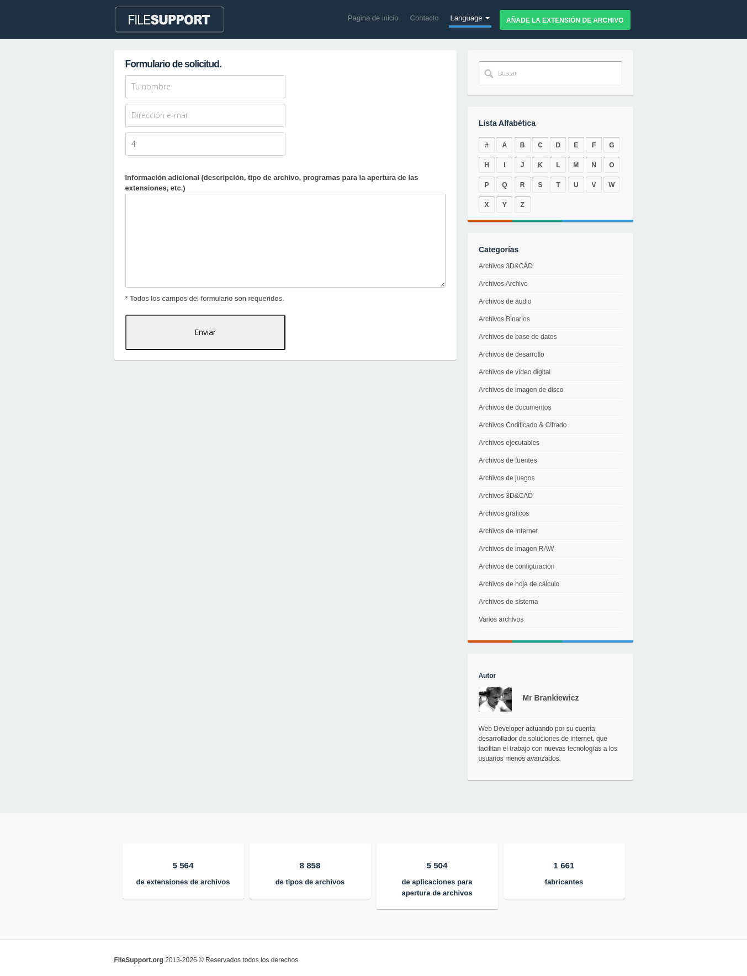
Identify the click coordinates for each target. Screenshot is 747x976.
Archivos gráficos (503, 514)
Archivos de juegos (506, 478)
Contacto (424, 18)
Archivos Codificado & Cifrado (522, 425)
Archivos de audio (505, 304)
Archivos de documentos (515, 407)
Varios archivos (499, 624)
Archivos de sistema (506, 606)
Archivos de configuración (515, 569)
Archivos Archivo (504, 287)
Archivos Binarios (505, 321)
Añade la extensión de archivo (564, 20)
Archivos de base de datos (517, 338)
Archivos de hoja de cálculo (517, 588)
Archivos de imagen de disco (521, 390)
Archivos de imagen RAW (515, 550)
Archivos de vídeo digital (514, 372)
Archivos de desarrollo (511, 355)
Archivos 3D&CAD (506, 270)
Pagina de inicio (373, 18)
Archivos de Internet (507, 532)
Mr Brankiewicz (551, 697)
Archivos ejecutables (508, 443)
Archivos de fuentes (507, 460)
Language (470, 18)
